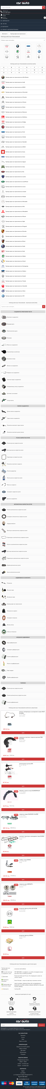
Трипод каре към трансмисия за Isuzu (15, 152)
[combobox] (23, 40)
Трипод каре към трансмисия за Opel (6, 51)
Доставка (23, 1050)
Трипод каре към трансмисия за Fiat (15, 127)
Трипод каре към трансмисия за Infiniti (16, 147)
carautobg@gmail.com (23, 1079)
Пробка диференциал (9, 677)
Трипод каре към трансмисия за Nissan (16, 216)
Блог (23, 1039)
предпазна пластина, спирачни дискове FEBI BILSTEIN (31, 738)
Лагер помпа (7, 400)
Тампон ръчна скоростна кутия (12, 443)
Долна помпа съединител (10, 411)
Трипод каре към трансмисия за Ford (28, 46)
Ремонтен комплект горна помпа (12, 425)
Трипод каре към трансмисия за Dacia (15, 107)
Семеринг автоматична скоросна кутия (14, 516)
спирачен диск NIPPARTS (26, 884)
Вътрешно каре (8, 597)
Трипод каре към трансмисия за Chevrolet (16, 92)
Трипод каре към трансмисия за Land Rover (17, 181)
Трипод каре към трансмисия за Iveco (15, 157)
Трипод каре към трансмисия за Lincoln (16, 191)
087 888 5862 (18, 972)
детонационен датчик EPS (26, 764)
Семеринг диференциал (10, 649)
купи (23, 732)
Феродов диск (7, 324)
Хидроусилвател (8, 523)
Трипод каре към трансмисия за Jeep (15, 167)
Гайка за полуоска (8, 631)
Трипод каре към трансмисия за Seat (15, 251)
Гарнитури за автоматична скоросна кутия (15, 537)
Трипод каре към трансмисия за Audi (6, 46)
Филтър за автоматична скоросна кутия (14, 530)
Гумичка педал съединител (11, 379)
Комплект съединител (9, 317)
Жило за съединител (9, 344)
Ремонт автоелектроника (10, 29)
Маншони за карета (9, 610)
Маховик (6, 338)
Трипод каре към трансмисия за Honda (6, 57)
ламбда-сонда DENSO (25, 860)
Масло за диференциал (10, 663)
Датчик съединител (9, 498)
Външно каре (7, 590)
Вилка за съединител (9, 365)
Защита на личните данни (23, 1046)
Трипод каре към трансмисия (11, 604)
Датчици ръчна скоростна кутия (12, 450)
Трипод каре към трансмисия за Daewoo (16, 112)
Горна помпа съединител (10, 418)
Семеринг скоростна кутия (11, 491)
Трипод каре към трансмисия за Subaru (16, 271)
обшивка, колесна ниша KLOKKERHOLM (29, 790)
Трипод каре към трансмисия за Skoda (17, 51)
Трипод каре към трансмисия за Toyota (28, 51)
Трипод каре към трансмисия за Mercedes (39, 46)
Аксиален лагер (8, 358)
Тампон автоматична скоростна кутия (13, 509)
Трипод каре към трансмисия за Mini (15, 206)
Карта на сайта (23, 1041)
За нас (5, 24)
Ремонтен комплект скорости (11, 464)
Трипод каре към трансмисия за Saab (15, 246)
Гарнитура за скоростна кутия (11, 457)
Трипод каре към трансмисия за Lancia (16, 176)
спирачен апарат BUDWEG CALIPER (28, 814)
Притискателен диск (9, 331)
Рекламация (23, 1052)
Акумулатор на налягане (10, 351)
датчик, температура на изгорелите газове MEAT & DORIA (32, 712)
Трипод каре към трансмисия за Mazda (16, 196)
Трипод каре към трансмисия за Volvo (15, 291)
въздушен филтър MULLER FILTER (28, 908)
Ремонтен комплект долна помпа (12, 432)
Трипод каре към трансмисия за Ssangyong (17, 266)
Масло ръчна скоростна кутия (11, 477)
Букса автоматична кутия (10, 572)
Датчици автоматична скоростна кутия (14, 551)
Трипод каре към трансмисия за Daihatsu (16, 117)
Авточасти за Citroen (28, 57)
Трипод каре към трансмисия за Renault (16, 236)
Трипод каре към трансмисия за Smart (16, 261)
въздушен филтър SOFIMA (26, 935)
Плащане (23, 1054)
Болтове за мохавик (9, 393)
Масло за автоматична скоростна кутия (14, 544)
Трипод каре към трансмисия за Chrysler (16, 97)
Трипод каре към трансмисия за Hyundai (16, 142)
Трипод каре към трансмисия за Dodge (16, 122)
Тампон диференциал (9, 656)
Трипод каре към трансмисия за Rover (15, 241)
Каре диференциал (9, 642)
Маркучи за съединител (10, 372)
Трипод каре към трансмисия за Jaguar (16, 162)
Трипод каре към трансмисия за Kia (15, 171)
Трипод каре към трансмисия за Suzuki (16, 276)
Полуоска (6, 583)
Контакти (5, 26)
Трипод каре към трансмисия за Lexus (16, 186)
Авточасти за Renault (39, 57)
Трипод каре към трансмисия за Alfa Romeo (17, 77)
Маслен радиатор (8, 471)
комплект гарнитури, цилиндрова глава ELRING (31, 836)
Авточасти (5, 21)
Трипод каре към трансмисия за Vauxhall (16, 286)
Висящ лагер (7, 624)
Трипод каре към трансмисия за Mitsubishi (17, 211)
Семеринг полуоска (9, 617)
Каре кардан (7, 670)
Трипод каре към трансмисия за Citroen (16, 102)
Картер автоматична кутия (11, 565)
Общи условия (23, 1048)
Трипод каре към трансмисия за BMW (17, 46)
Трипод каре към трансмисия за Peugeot (17, 57)
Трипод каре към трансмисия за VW (39, 51)
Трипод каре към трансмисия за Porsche (16, 231)
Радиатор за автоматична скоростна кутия (15, 558)
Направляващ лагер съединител (12, 386)
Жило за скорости (8, 484)
